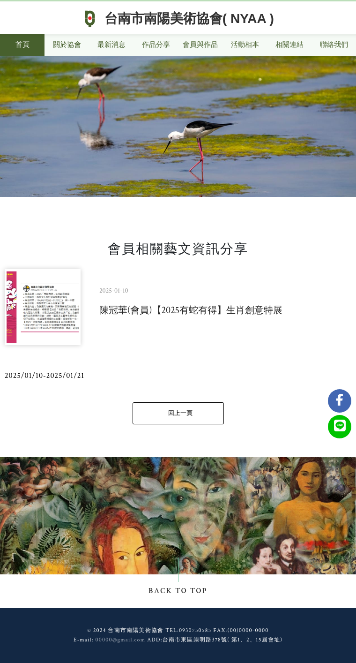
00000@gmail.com (120, 639)
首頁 (22, 44)
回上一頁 (180, 413)
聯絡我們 (334, 44)
